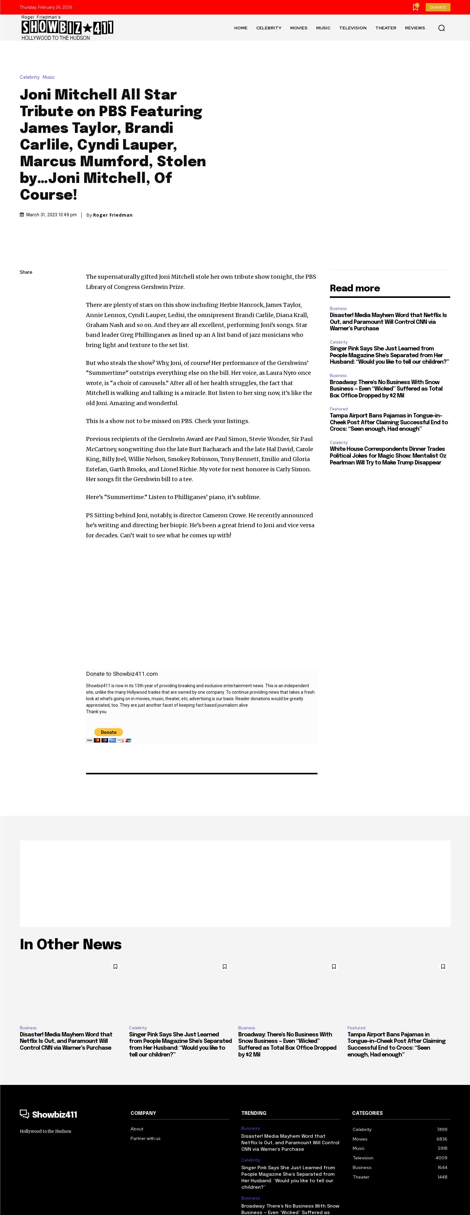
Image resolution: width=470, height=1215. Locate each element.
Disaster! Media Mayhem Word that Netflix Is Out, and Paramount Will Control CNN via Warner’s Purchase (388, 259)
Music (50, 46)
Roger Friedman (113, 183)
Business (338, 245)
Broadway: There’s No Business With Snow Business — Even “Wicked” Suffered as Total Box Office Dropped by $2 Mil (386, 326)
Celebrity (31, 46)
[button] (442, 28)
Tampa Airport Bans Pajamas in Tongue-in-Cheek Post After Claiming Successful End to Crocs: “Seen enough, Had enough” (389, 359)
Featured (339, 346)
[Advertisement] (235, 821)
